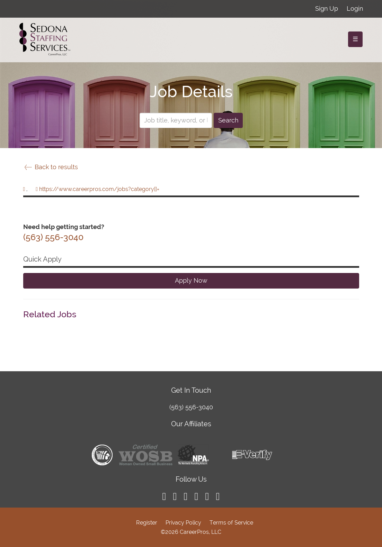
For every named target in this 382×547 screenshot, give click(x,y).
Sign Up (326, 8)
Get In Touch (191, 390)
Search (228, 120)
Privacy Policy (183, 522)
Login (355, 8)
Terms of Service (231, 522)
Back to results (50, 167)
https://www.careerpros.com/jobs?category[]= (99, 189)
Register (146, 522)
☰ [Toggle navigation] (355, 39)
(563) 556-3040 (191, 407)
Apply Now (191, 280)
